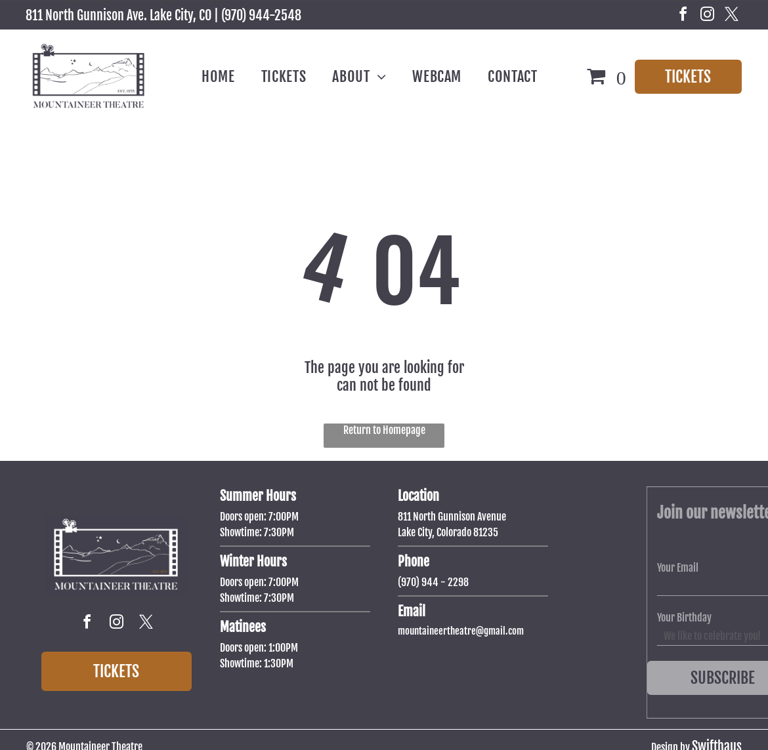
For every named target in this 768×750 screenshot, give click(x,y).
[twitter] (731, 16)
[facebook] (683, 16)
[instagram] (707, 16)
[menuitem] (218, 77)
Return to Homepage (384, 430)
